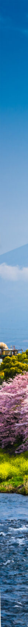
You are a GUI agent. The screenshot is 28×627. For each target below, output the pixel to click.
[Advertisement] (14, 22)
